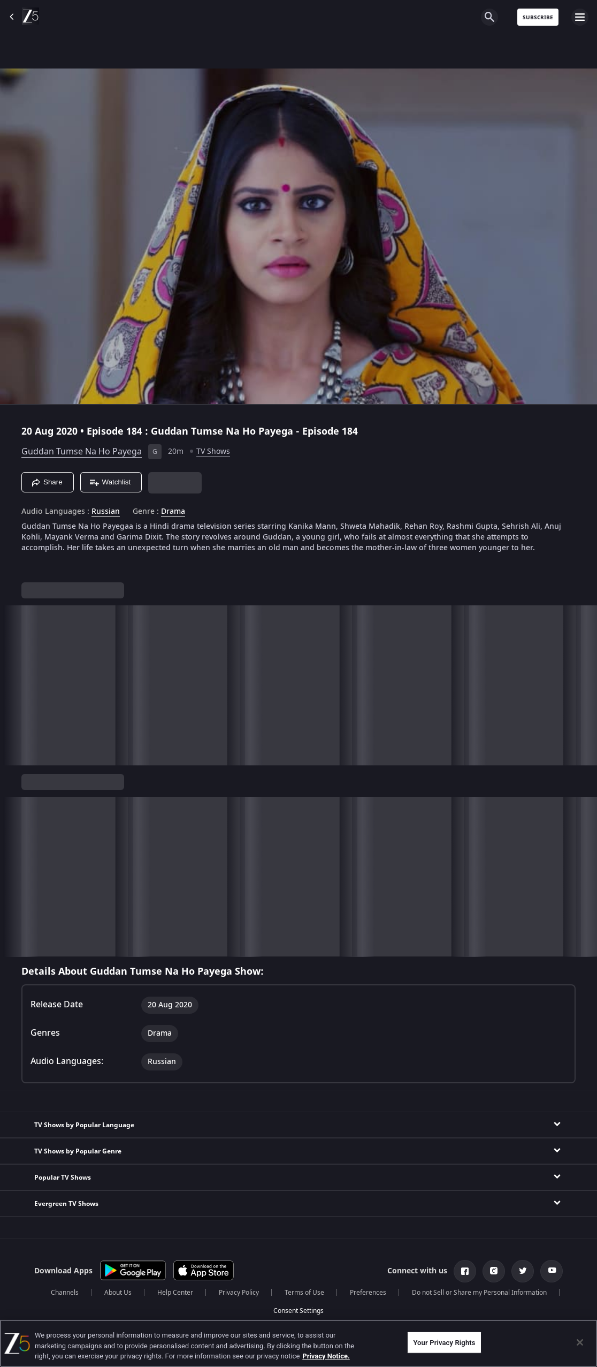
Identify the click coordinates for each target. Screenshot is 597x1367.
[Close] (580, 1342)
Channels (65, 1292)
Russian (105, 511)
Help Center (175, 1292)
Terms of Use (304, 1292)
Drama (173, 511)
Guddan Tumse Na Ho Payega (81, 451)
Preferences (368, 1292)
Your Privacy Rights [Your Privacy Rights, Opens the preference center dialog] (444, 1342)
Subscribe (538, 17)
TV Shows (213, 451)
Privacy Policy (239, 1292)
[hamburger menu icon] (579, 17)
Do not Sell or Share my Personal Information (479, 1292)
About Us (118, 1292)
